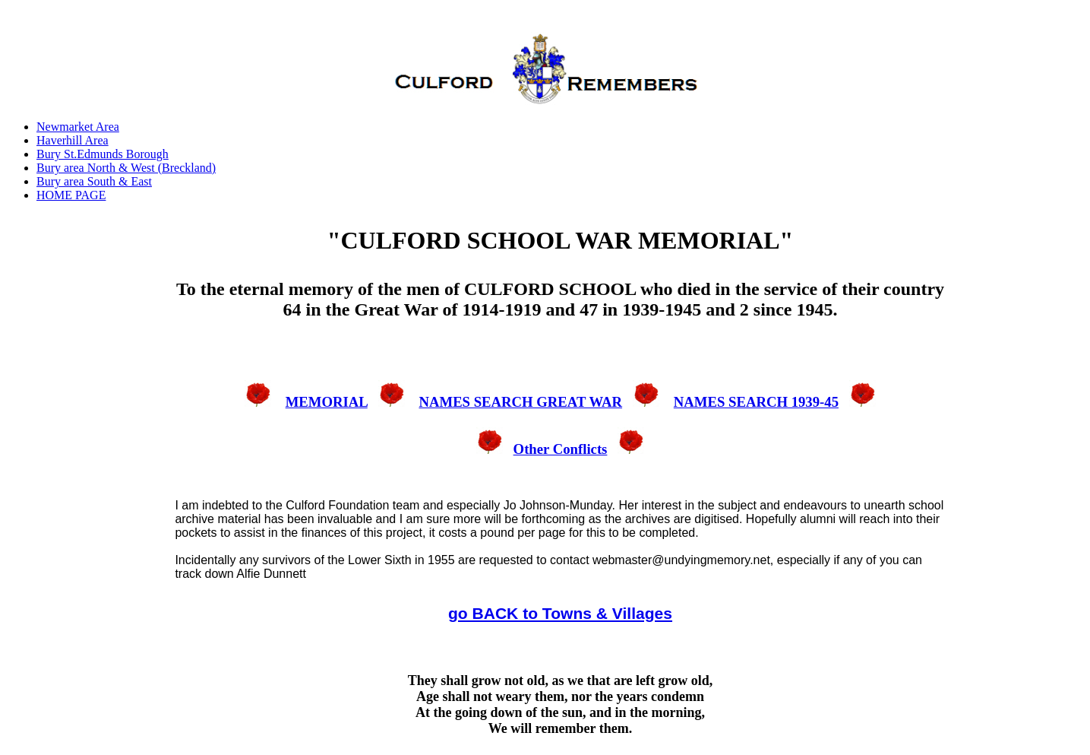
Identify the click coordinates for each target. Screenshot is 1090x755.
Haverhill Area (72, 140)
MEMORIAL (327, 402)
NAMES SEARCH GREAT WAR (520, 402)
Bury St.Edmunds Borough (102, 154)
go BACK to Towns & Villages (560, 613)
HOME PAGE (71, 195)
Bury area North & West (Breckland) (126, 167)
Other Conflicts (560, 449)
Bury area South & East (94, 181)
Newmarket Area (77, 126)
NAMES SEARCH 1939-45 (756, 402)
